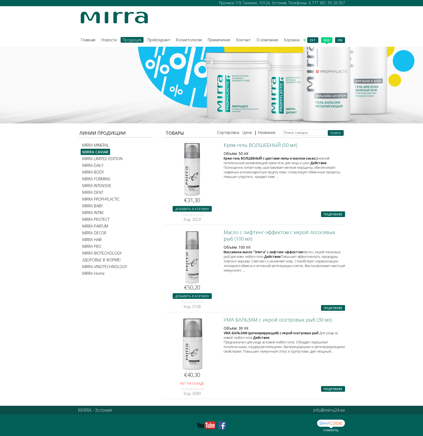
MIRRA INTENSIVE (96, 185)
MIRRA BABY (92, 205)
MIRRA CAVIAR (95, 151)
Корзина (295, 39)
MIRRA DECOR (94, 232)
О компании (267, 39)
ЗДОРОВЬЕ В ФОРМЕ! (101, 259)
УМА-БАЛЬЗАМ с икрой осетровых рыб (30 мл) (278, 319)
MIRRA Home (93, 273)
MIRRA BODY (93, 172)
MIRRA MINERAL (95, 145)
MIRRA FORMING (96, 178)
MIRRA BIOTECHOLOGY (102, 253)
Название (266, 132)
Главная (88, 39)
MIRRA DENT (92, 192)
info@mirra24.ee (329, 410)
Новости (109, 39)
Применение (219, 39)
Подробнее (333, 214)
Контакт (243, 39)
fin (340, 40)
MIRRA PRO (91, 246)
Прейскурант (158, 39)
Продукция (132, 39)
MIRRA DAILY (92, 165)
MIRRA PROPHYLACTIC (101, 199)
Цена (247, 132)
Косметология (189, 39)
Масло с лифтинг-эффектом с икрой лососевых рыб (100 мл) (279, 235)
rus (327, 40)
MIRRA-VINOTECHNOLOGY (104, 266)
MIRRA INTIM (92, 212)
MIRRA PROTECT (96, 219)
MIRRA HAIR (92, 239)
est (313, 40)
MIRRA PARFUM (95, 226)
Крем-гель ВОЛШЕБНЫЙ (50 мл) (260, 145)
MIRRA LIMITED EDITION (102, 158)
